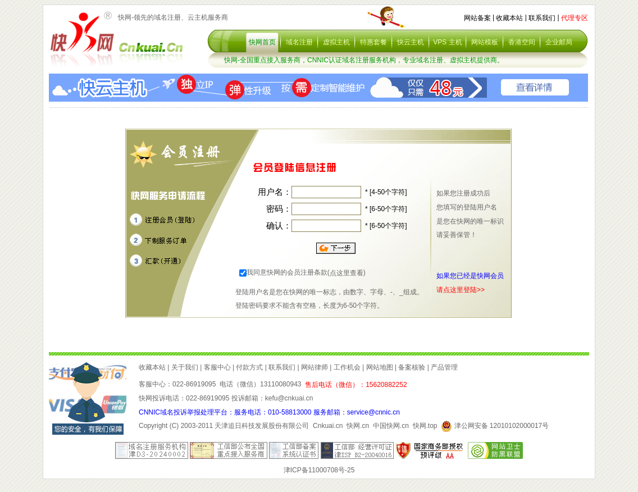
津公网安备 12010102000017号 (495, 426)
